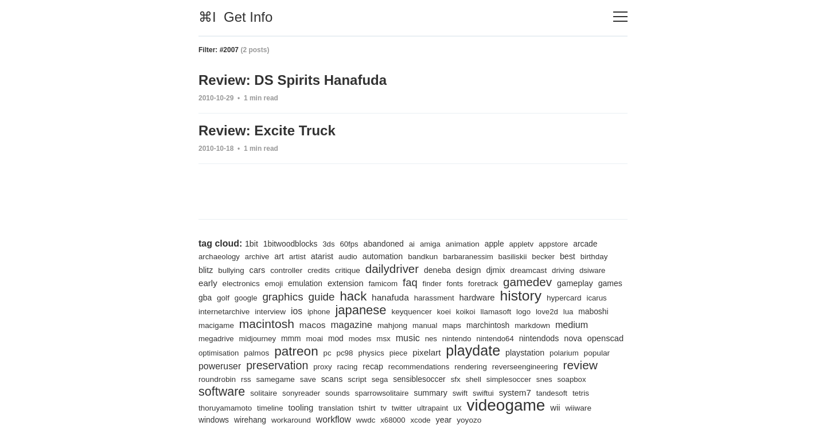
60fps (349, 244)
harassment (434, 298)
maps (451, 325)
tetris (580, 393)
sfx (456, 379)
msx (383, 338)
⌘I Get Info (235, 17)
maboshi (593, 311)
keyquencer (411, 311)
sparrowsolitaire (381, 393)
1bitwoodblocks (290, 243)
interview (270, 311)
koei (444, 311)
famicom (383, 283)
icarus (596, 298)
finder (432, 283)
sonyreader (301, 393)
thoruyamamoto (225, 408)
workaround (291, 420)
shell (473, 379)
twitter (402, 408)
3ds (328, 244)
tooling (300, 407)
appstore (553, 244)
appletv (521, 244)
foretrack (483, 283)
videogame (506, 405)
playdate (473, 350)
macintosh (266, 323)
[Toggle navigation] (620, 16)
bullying (231, 270)
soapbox (572, 379)
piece (398, 353)
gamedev (527, 281)
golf (223, 298)
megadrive (216, 338)
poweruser (219, 366)
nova (573, 338)
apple (494, 243)
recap (373, 366)
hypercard (564, 298)
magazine (351, 324)
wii (555, 407)
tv (383, 408)
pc (328, 353)
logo (523, 311)
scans (332, 379)
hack (353, 296)
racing (347, 366)
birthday (594, 256)
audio (347, 256)
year (444, 419)
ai (412, 244)
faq (410, 282)
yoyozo (469, 420)
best (567, 256)
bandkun (423, 256)
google (246, 298)
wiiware (578, 408)
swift (460, 393)
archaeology (219, 256)
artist (297, 256)
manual (424, 325)
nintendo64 (494, 338)
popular (597, 353)
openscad (605, 338)
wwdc (366, 420)
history (521, 295)
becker (543, 256)
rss (246, 379)
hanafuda (390, 297)
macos (312, 325)
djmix (495, 270)
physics (371, 353)
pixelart (426, 352)
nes (431, 338)
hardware (477, 297)
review (580, 365)
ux (457, 407)
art (279, 256)
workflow (333, 419)
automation (383, 256)
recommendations (419, 366)
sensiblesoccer (419, 379)
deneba (437, 270)
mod (336, 338)
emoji (274, 283)
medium (571, 324)
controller (286, 270)
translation (335, 408)
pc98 (344, 353)
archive (257, 256)
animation (463, 244)
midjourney (257, 338)
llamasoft (496, 311)
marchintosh (487, 325)
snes (544, 379)
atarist (322, 256)
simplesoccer (508, 379)
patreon (296, 351)
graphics (282, 297)
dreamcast (529, 270)
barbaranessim (468, 256)
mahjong (392, 325)
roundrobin (217, 379)
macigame (216, 325)
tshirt (367, 408)
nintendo (457, 338)
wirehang (250, 419)
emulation (305, 283)
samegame (275, 379)
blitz (205, 270)
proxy (322, 366)
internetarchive (224, 311)
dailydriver (392, 268)
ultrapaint (432, 408)
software (221, 392)
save (308, 379)
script (357, 379)
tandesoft (551, 393)
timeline (270, 408)
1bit (251, 243)
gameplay (575, 283)
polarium (564, 353)
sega (380, 379)
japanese (360, 310)
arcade (585, 243)
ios (296, 311)
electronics (241, 283)
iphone (318, 311)
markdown (532, 325)
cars (258, 270)
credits (318, 270)
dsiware (592, 270)
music (408, 338)
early (207, 283)
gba (205, 297)
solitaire (263, 393)
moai (314, 338)
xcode (420, 420)
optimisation (218, 353)
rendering (470, 366)
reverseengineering (525, 366)
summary (430, 392)
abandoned (384, 243)
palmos (256, 353)
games (610, 283)
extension (346, 283)
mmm (291, 338)
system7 (515, 392)
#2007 (229, 50)
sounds (337, 393)
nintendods (539, 338)
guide (321, 297)
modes (360, 338)
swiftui (483, 393)
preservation (277, 365)
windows (213, 419)
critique (347, 270)
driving (563, 270)
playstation (524, 352)
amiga (430, 244)
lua (568, 311)
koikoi (466, 311)
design (468, 270)
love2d (547, 311)
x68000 (392, 420)
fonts (455, 283)
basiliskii (512, 256)
